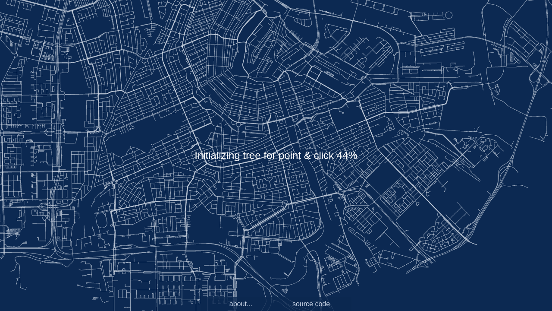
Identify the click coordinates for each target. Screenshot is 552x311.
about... (240, 304)
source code (311, 304)
